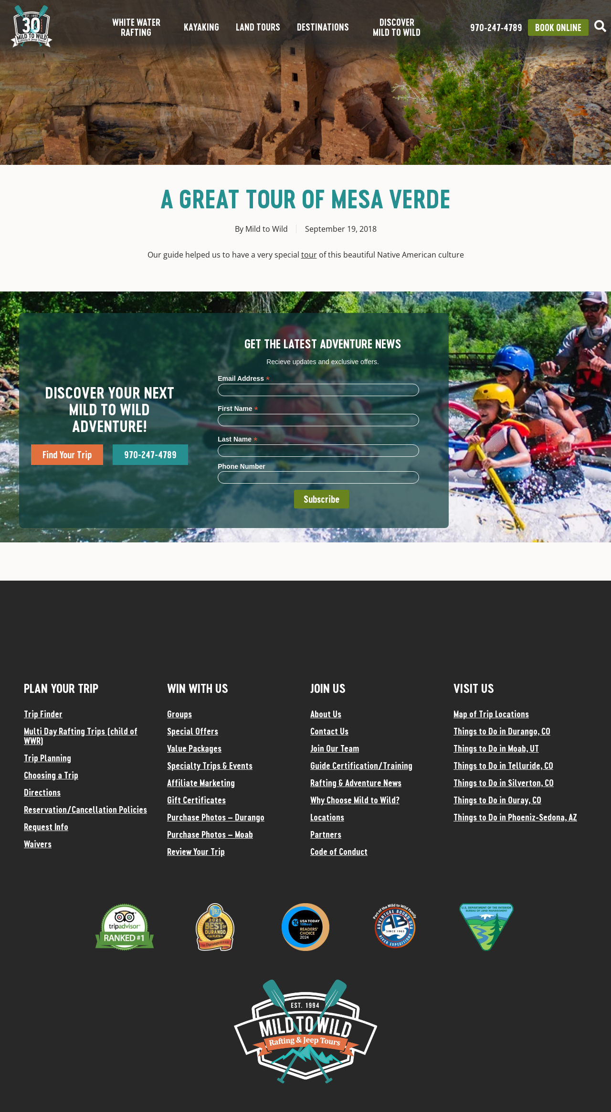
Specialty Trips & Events (210, 765)
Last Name (237, 439)
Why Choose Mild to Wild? (355, 800)
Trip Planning (47, 758)
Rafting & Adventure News (355, 782)
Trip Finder (43, 714)
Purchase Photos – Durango (215, 817)
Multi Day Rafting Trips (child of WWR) (80, 736)
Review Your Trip (196, 851)
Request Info (46, 826)
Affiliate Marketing (201, 782)
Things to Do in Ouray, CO (497, 800)
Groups (179, 714)
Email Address (244, 378)
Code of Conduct (339, 851)
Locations (327, 817)
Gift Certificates (196, 800)
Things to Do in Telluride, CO (503, 765)
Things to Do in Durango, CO (501, 731)
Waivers (38, 844)
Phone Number (241, 466)
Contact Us (329, 731)
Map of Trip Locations (491, 714)
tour (309, 254)
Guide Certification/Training (361, 765)
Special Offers (192, 731)
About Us (325, 714)
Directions (42, 792)
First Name (238, 408)
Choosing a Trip (51, 775)
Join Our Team (334, 748)
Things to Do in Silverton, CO (503, 782)
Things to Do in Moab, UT (496, 748)
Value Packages (194, 748)
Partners (325, 834)
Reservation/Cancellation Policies (85, 809)
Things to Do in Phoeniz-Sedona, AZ (515, 817)
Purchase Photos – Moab (210, 834)
